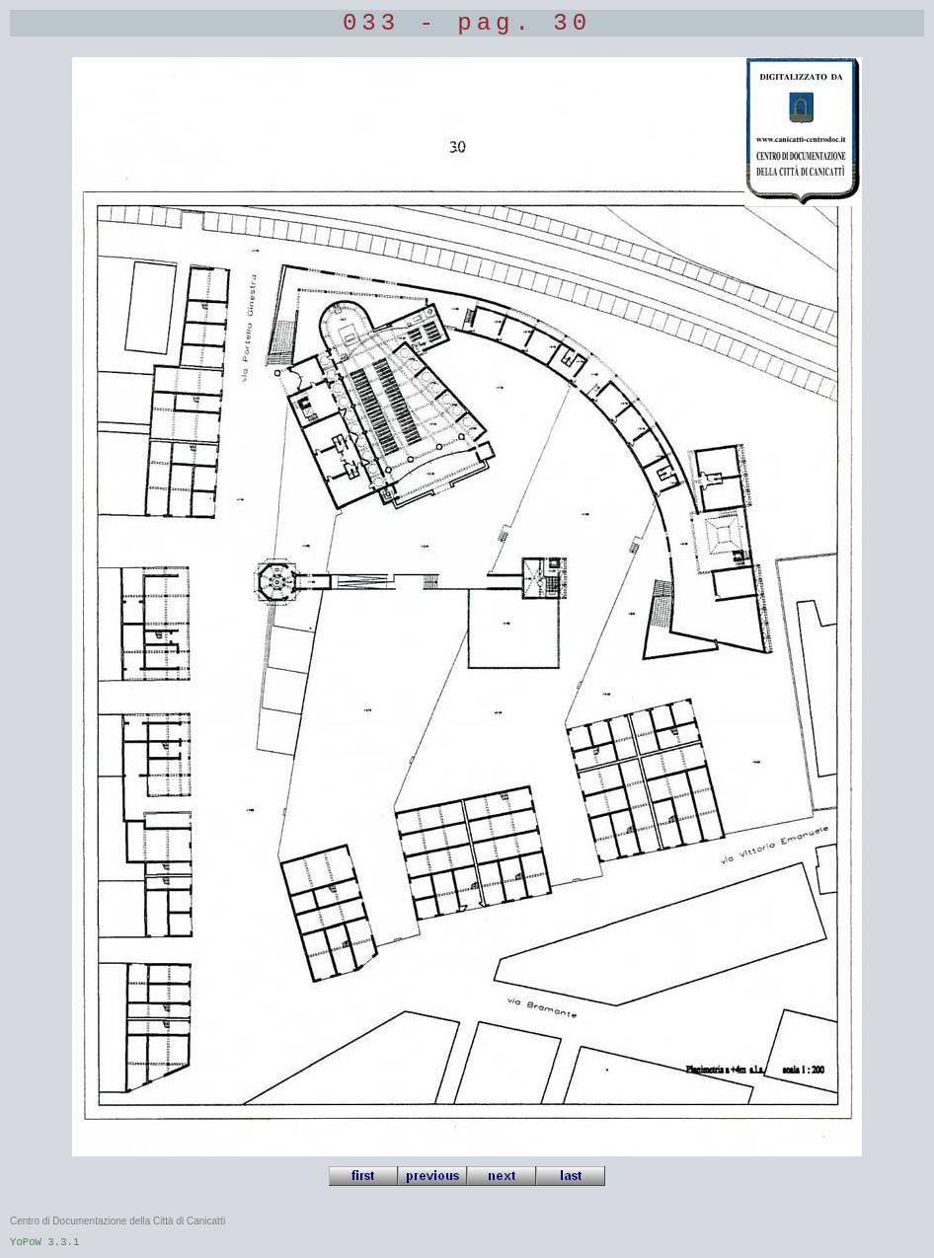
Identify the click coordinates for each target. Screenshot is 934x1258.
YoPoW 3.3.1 (44, 1242)
